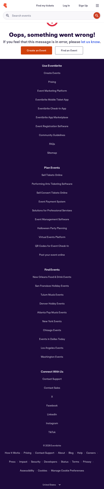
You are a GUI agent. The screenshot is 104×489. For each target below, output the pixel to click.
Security (35, 461)
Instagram (52, 423)
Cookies (42, 470)
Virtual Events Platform (52, 237)
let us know (90, 41)
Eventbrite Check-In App (52, 108)
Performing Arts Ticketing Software (52, 183)
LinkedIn (52, 414)
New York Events (52, 321)
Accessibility (27, 470)
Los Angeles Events (52, 348)
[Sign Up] (83, 5)
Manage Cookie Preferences (67, 470)
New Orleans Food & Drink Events (52, 277)
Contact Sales (52, 387)
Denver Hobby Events (52, 303)
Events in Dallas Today (52, 339)
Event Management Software (52, 219)
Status (65, 461)
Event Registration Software (52, 126)
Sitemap (52, 152)
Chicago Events (52, 330)
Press (12, 461)
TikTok (52, 432)
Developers (50, 461)
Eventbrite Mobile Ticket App (52, 99)
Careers (91, 452)
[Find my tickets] (45, 5)
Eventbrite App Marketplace (52, 117)
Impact (23, 461)
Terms (75, 461)
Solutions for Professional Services (52, 210)
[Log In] (66, 5)
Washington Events (52, 356)
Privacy (87, 461)
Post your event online (52, 254)
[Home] (5, 5)
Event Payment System (52, 201)
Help (80, 452)
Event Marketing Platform (52, 90)
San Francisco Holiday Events (52, 285)
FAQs (52, 144)
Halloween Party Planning (52, 228)
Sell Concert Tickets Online (52, 192)
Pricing (52, 82)
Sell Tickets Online (52, 175)
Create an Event (36, 50)
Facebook (52, 405)
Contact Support (52, 379)
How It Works (12, 452)
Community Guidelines (52, 135)
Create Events (52, 73)
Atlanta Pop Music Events (52, 312)
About (61, 452)
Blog (71, 452)
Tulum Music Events (52, 294)
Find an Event (69, 50)
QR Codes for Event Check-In (52, 246)
